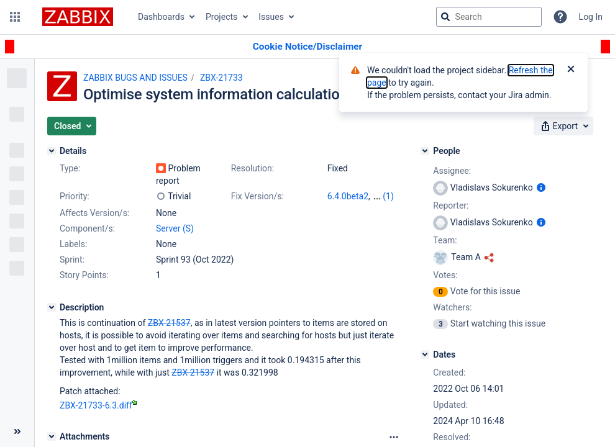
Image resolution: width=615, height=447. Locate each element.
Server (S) (175, 228)
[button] (15, 16)
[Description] (51, 307)
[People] (425, 151)
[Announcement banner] (307, 47)
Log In (591, 17)
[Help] (560, 17)
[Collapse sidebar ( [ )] (17, 431)
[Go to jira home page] (77, 16)
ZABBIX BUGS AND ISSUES (135, 78)
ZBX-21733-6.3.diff (98, 405)
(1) (388, 196)
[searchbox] (489, 17)
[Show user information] (541, 187)
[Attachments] (51, 436)
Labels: (73, 244)
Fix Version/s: (257, 196)
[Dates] (425, 354)
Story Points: (84, 275)
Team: (445, 240)
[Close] (571, 70)
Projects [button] (221, 17)
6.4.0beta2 (347, 196)
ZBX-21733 (221, 78)
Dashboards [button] (161, 17)
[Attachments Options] (394, 437)
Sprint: (72, 259)
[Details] (51, 151)
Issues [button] (271, 17)
